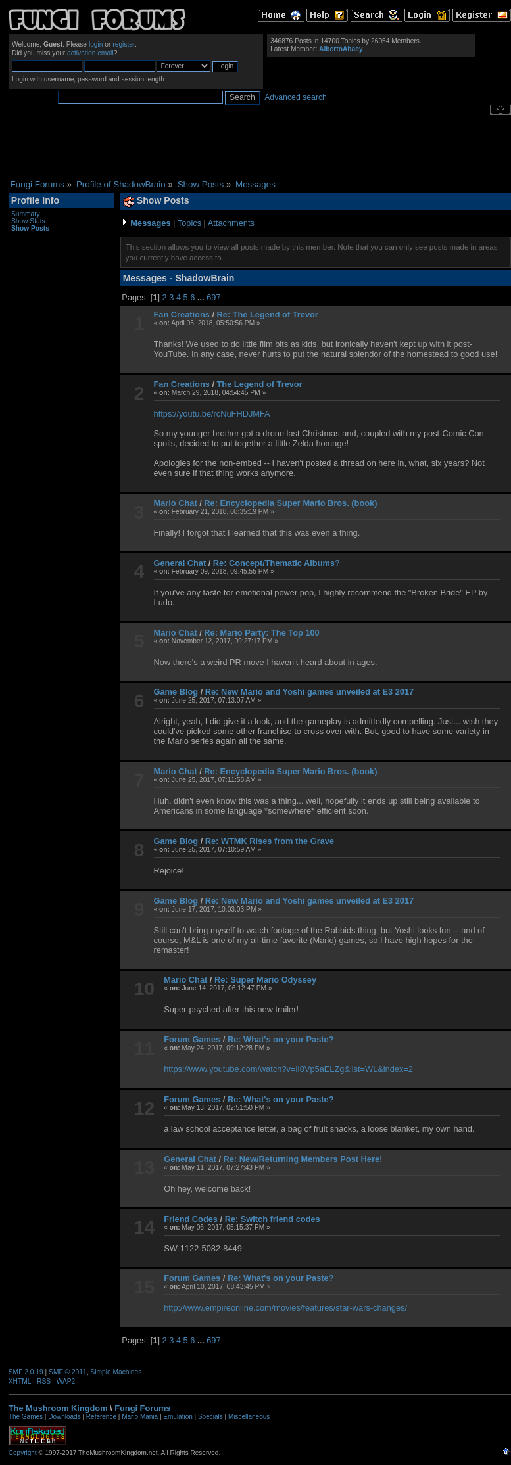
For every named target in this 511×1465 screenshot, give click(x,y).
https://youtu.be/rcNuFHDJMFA (212, 414)
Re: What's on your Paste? (281, 1039)
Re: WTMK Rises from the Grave (269, 841)
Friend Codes (191, 1219)
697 (213, 297)
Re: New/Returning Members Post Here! (303, 1159)
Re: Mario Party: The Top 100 (261, 633)
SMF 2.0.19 (26, 1372)
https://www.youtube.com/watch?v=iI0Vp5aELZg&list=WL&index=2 (288, 1069)
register (123, 44)
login (96, 44)
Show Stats (28, 221)
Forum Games (192, 1039)
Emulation (177, 1416)
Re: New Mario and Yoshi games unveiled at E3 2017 (309, 692)
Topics (189, 223)
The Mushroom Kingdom (58, 1408)
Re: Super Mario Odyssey (265, 980)
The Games (26, 1416)
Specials (210, 1416)
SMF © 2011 (68, 1372)
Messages (150, 223)
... (202, 297)
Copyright (23, 1452)
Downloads (64, 1416)
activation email (90, 53)
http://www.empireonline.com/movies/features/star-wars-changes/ (285, 1308)
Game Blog (176, 692)
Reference (101, 1416)
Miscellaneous (249, 1416)
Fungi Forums (142, 1408)
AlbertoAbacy (341, 49)
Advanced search (295, 97)
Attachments (231, 223)
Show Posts (30, 228)
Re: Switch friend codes (272, 1219)
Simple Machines (115, 1372)
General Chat (180, 563)
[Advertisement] (259, 147)
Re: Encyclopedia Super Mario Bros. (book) (290, 503)
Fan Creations (182, 314)
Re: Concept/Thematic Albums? (276, 563)
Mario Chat (175, 503)
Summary (25, 214)
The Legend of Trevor (260, 384)
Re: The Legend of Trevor (267, 314)
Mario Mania (140, 1416)
